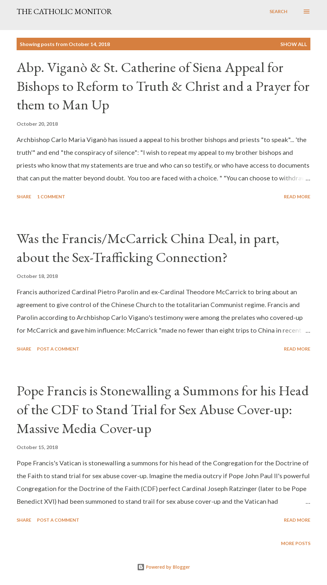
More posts (295, 543)
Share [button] (24, 196)
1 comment (51, 196)
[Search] (278, 11)
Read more (297, 196)
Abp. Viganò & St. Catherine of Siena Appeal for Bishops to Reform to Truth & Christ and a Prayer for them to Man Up (163, 86)
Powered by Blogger (163, 567)
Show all (293, 44)
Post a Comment (58, 349)
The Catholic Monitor (64, 11)
